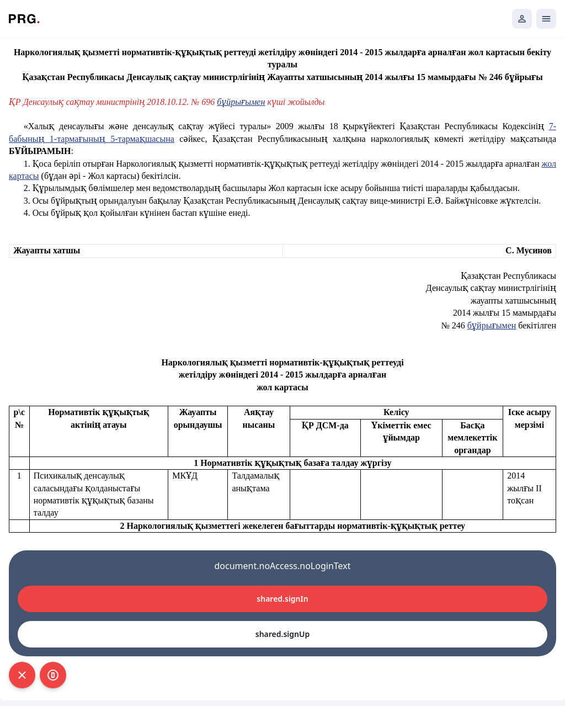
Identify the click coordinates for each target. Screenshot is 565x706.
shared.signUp (282, 634)
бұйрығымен (491, 325)
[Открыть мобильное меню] (546, 19)
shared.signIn (282, 598)
